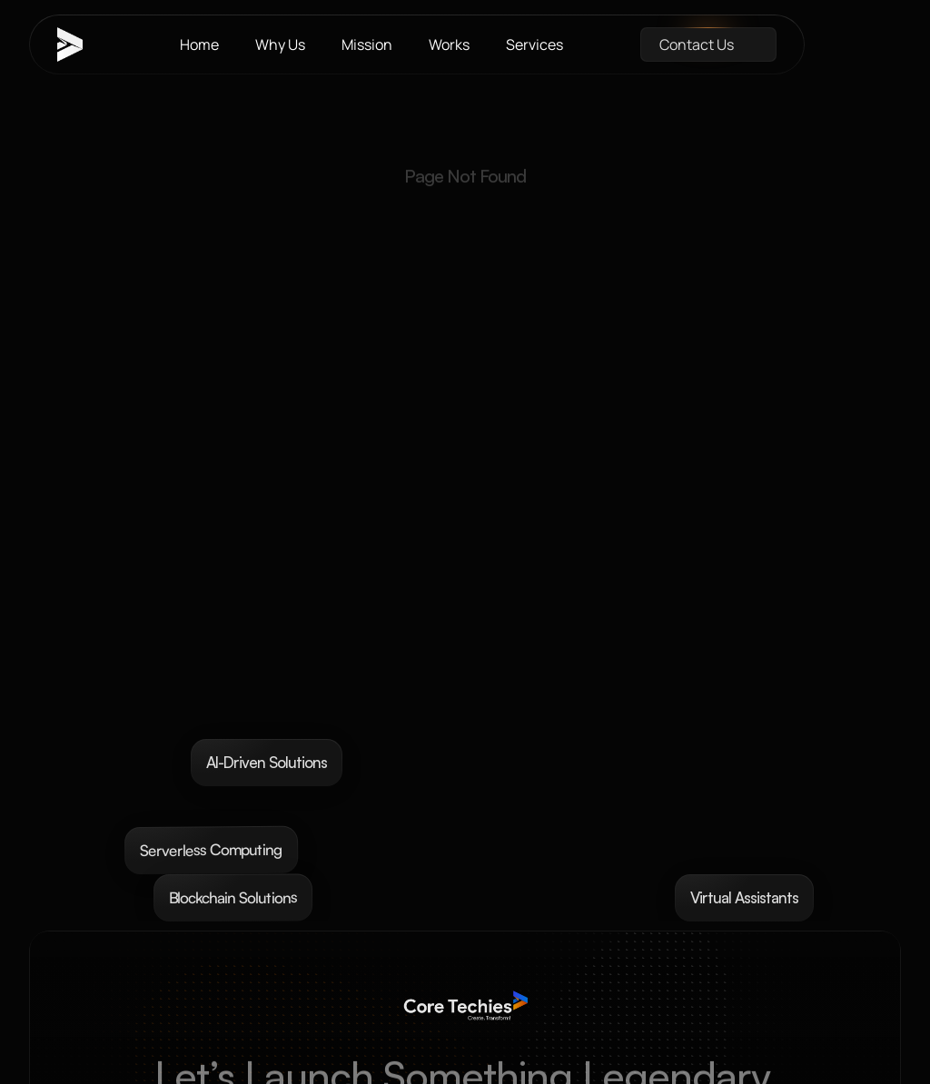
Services (534, 44)
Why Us (280, 44)
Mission (366, 44)
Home (199, 44)
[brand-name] (80, 44)
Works (449, 44)
